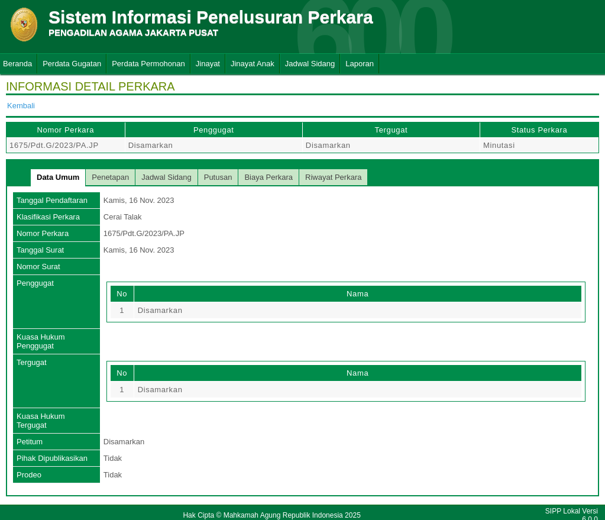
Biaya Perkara (268, 177)
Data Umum (58, 177)
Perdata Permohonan (148, 63)
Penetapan (110, 177)
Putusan (218, 177)
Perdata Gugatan (72, 63)
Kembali (21, 105)
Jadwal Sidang (310, 63)
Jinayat (208, 63)
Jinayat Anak (252, 63)
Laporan (359, 63)
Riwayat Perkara (333, 177)
